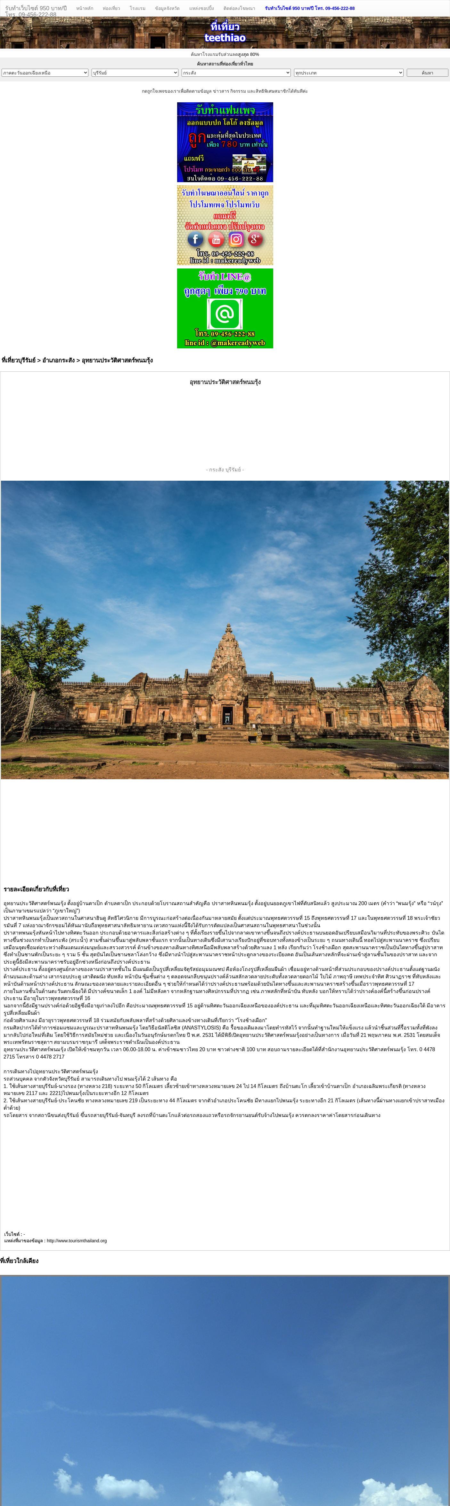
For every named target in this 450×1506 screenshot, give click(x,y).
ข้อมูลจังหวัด (167, 8)
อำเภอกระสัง (58, 360)
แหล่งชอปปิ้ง (201, 8)
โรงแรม (137, 8)
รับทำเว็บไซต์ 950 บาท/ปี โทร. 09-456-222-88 (310, 8)
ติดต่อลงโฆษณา (239, 8)
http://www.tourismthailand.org (77, 1240)
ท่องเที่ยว (111, 8)
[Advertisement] (225, 426)
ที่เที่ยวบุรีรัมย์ (19, 360)
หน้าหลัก (84, 8)
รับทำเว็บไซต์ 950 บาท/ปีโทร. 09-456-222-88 (36, 10)
